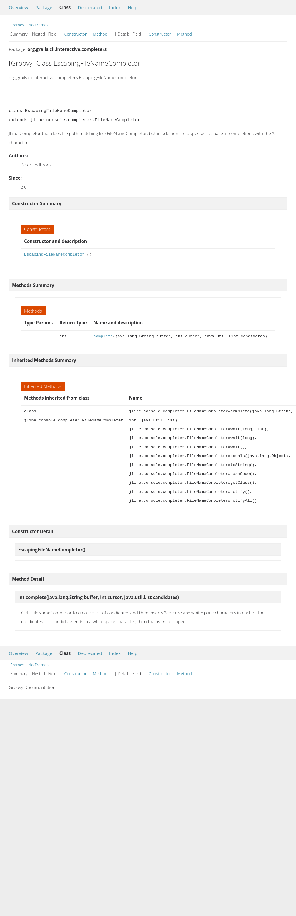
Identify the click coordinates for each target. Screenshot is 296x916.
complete (103, 336)
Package (43, 7)
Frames (17, 25)
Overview (18, 7)
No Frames (38, 25)
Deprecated (90, 7)
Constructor (75, 34)
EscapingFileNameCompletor (54, 254)
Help (132, 7)
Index (115, 7)
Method (100, 34)
